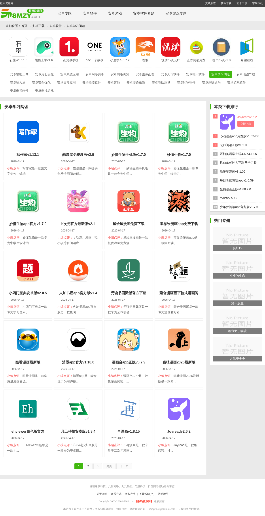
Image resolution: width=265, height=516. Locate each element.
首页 (24, 26)
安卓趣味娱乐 (211, 82)
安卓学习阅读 (75, 26)
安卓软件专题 (143, 13)
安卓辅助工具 (19, 74)
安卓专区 (65, 13)
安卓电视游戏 (44, 90)
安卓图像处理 (145, 74)
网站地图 (163, 493)
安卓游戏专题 (176, 13)
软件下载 (226, 3)
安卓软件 (90, 13)
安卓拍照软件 (91, 82)
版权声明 (130, 493)
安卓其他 (114, 82)
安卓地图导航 (246, 74)
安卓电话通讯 (161, 82)
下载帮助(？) (146, 493)
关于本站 (102, 493)
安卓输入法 (17, 82)
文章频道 (210, 3)
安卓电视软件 (19, 90)
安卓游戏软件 (236, 82)
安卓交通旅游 (136, 82)
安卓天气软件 (170, 74)
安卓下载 (242, 3)
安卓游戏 (115, 13)
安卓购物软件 (186, 82)
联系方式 (116, 493)
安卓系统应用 (69, 74)
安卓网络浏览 (120, 74)
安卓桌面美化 (44, 74)
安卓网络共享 (94, 74)
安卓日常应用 (66, 82)
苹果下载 (257, 3)
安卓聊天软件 (195, 74)
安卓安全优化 (41, 82)
